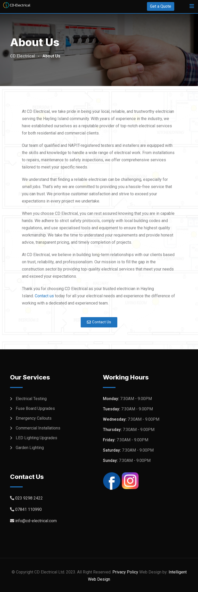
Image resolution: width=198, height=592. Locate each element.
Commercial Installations (38, 428)
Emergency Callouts (34, 418)
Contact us (44, 295)
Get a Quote (160, 6)
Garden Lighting (30, 447)
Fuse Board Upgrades (35, 408)
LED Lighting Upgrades (36, 437)
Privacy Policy (125, 572)
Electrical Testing (31, 398)
